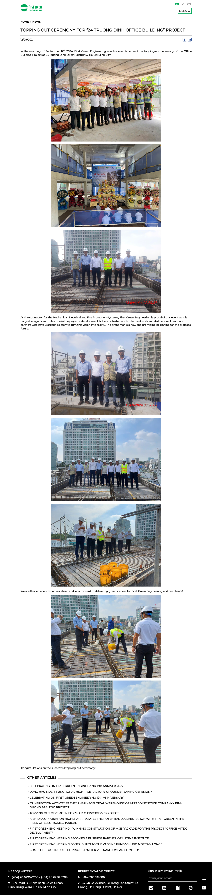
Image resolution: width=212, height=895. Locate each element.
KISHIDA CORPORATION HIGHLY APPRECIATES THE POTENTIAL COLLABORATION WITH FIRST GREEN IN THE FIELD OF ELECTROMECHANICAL (107, 820)
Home (24, 21)
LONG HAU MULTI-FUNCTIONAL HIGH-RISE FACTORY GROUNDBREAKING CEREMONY (91, 791)
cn (189, 4)
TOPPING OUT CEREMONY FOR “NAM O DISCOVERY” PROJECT (74, 813)
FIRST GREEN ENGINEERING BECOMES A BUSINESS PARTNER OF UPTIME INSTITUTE (89, 838)
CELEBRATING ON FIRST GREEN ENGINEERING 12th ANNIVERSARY (77, 797)
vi (183, 4)
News (36, 21)
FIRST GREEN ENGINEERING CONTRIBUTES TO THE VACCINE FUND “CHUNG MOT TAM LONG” (96, 844)
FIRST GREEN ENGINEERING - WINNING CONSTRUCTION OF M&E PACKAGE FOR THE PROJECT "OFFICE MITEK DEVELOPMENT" (108, 830)
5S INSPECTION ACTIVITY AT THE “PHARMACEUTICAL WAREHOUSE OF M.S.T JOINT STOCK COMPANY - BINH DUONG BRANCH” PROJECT (106, 805)
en (177, 4)
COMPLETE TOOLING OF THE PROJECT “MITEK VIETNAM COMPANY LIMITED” (84, 850)
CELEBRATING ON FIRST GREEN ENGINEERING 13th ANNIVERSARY (76, 786)
